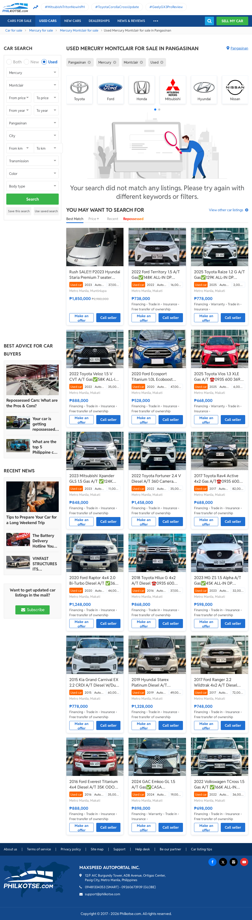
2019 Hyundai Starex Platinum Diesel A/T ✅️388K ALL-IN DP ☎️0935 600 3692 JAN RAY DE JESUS (156, 682)
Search (32, 199)
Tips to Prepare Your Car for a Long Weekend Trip (31, 520)
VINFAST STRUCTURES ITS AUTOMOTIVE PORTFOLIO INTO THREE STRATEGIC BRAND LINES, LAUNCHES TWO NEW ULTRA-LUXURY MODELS (45, 564)
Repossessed (133, 219)
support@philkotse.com (102, 894)
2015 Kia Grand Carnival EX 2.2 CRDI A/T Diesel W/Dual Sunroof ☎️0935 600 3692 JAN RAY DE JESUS (94, 682)
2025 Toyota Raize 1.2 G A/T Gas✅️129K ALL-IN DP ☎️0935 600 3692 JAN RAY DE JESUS (219, 274)
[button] (155, 110)
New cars (72, 21)
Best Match (74, 219)
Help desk (142, 849)
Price (95, 219)
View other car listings (226, 210)
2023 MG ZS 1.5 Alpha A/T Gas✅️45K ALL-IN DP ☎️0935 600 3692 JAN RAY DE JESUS (219, 580)
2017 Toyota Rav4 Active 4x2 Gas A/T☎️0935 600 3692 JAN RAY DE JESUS (216, 478)
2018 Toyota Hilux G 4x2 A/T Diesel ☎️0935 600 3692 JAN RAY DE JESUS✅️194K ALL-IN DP (154, 580)
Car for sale (13, 30)
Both (17, 62)
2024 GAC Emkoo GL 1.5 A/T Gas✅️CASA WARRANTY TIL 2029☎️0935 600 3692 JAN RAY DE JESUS (157, 784)
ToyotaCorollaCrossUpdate (118, 7)
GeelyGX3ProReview (167, 7)
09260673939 (132, 887)
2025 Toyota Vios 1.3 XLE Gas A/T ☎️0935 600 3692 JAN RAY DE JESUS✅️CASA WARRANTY (219, 376)
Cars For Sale (20, 21)
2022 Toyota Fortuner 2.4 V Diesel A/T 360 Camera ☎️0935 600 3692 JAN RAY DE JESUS (157, 478)
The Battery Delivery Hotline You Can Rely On (44, 541)
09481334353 (95, 887)
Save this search (19, 211)
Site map (97, 849)
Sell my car (232, 21)
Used (52, 62)
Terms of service (39, 849)
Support (119, 849)
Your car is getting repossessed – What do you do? (45, 424)
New (34, 62)
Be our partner (170, 849)
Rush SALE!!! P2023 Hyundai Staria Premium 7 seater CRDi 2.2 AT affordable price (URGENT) (94, 274)
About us (10, 849)
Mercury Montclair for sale (79, 30)
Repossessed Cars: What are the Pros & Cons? (32, 403)
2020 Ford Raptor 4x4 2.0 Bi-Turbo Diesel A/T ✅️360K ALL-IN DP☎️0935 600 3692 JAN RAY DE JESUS (94, 580)
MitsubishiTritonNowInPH (66, 7)
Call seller (108, 317)
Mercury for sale (41, 30)
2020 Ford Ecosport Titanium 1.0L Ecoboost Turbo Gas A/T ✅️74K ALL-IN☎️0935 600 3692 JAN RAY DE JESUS (155, 376)
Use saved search (46, 211)
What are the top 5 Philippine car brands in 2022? (45, 447)
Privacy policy (71, 849)
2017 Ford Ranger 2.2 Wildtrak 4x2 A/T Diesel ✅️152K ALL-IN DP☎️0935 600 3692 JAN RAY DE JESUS (217, 682)
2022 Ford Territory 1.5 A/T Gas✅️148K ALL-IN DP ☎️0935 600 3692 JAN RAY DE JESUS (157, 274)
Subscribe (32, 609)
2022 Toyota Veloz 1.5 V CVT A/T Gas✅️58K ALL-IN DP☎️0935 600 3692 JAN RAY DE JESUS (93, 376)
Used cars (48, 21)
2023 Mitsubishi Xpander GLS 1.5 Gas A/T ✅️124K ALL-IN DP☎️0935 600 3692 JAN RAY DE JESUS (94, 478)
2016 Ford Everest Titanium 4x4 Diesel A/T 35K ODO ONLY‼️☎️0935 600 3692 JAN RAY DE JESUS (93, 784)
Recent (112, 219)
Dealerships (99, 21)
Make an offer (81, 318)
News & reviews (131, 21)
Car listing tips (201, 849)
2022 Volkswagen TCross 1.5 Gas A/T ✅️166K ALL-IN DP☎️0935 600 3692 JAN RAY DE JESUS (219, 784)
